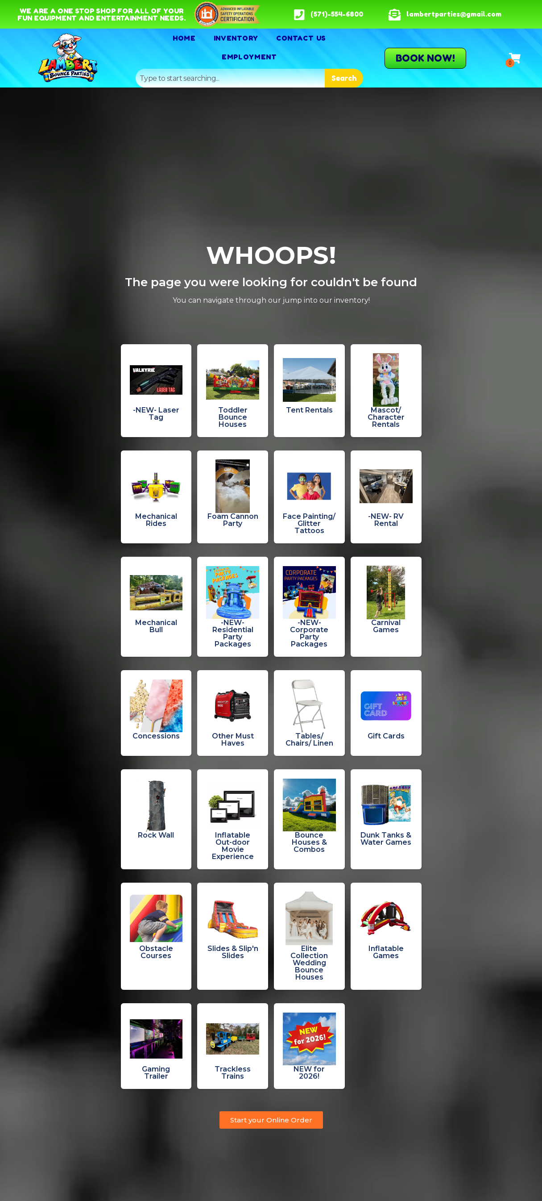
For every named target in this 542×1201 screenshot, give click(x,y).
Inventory (236, 37)
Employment (249, 56)
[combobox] (230, 78)
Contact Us (301, 37)
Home (184, 37)
